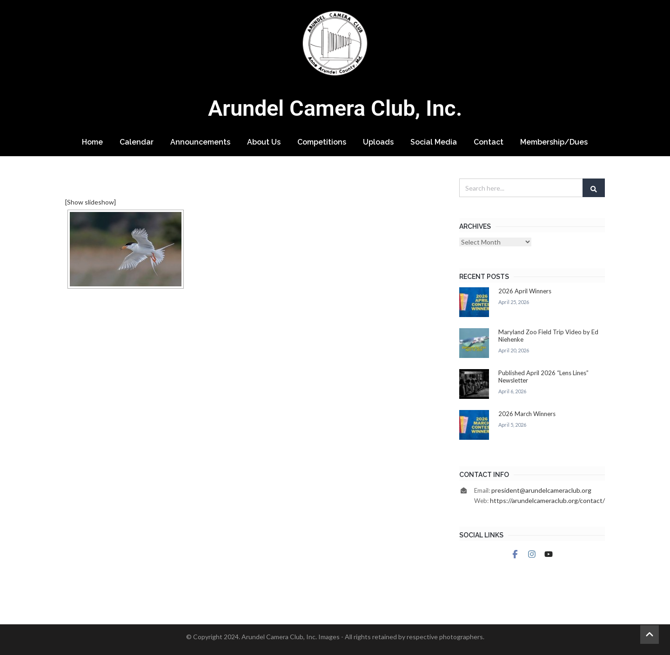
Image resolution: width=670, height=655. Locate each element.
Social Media (433, 142)
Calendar (137, 142)
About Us (264, 142)
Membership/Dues (554, 142)
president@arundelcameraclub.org (541, 490)
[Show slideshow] (90, 202)
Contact (488, 142)
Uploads (378, 142)
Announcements (200, 142)
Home (92, 142)
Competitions (321, 142)
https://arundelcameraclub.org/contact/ (547, 500)
